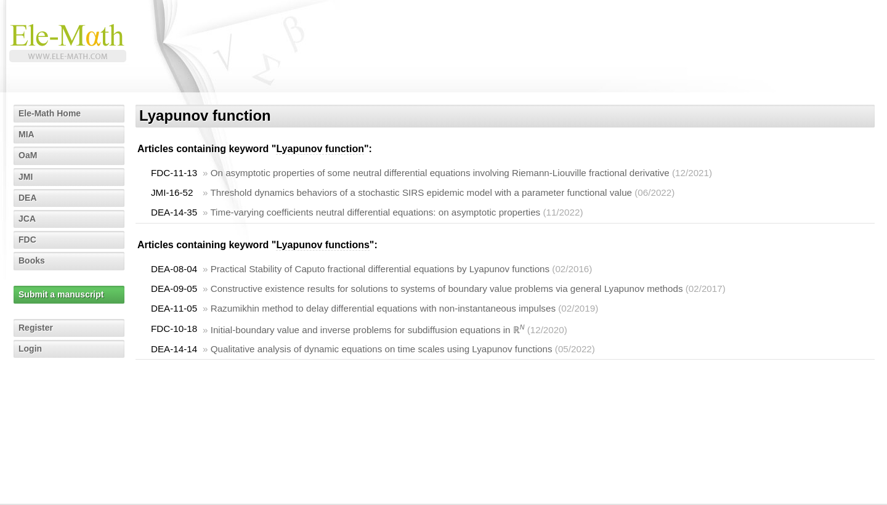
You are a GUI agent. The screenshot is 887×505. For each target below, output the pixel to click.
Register (35, 328)
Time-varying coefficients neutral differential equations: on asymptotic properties (375, 212)
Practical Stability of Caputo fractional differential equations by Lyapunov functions (380, 269)
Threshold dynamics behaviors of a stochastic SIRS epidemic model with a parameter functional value (421, 192)
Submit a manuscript (60, 294)
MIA (26, 134)
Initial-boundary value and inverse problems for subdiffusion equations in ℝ (368, 330)
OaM (27, 155)
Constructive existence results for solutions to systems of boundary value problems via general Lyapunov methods (447, 288)
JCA (27, 219)
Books (31, 260)
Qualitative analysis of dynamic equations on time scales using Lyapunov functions (382, 349)
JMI (25, 177)
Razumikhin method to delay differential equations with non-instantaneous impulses (383, 308)
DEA (27, 198)
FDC (27, 239)
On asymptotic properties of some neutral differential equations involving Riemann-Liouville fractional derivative (440, 173)
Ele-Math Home (49, 113)
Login (30, 349)
